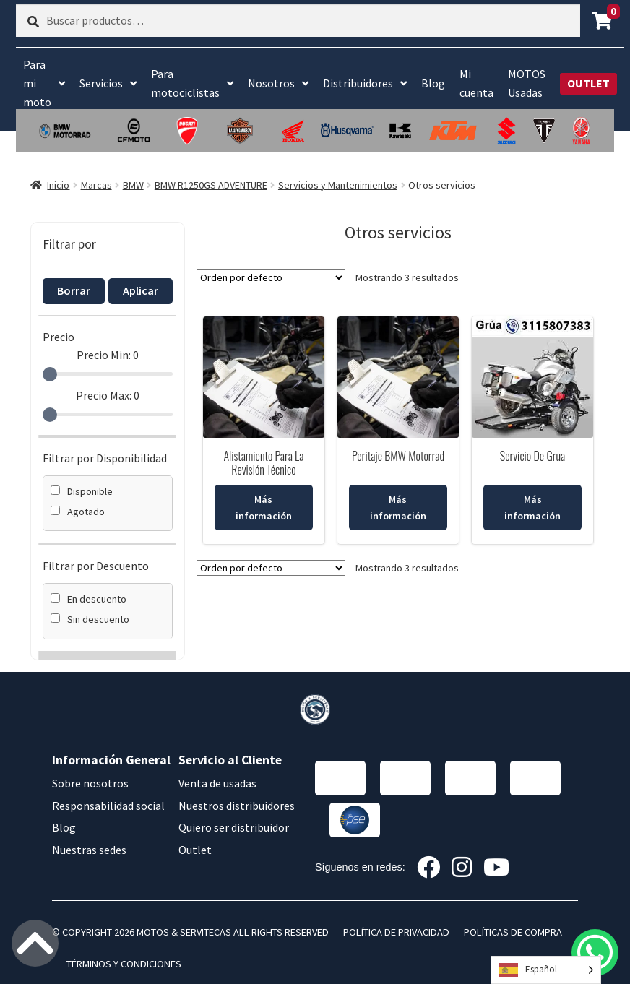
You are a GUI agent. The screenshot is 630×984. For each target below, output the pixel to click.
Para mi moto (37, 83)
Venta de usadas (217, 783)
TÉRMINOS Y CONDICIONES (123, 963)
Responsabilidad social (108, 805)
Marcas (96, 184)
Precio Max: (107, 395)
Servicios (101, 83)
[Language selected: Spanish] (546, 970)
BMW (133, 184)
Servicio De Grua (532, 456)
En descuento (88, 598)
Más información (264, 507)
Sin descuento (90, 619)
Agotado (78, 511)
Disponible (82, 491)
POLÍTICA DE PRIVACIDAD (396, 931)
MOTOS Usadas (526, 83)
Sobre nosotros (90, 783)
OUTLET (588, 83)
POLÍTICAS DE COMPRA (513, 931)
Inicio (58, 184)
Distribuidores (358, 83)
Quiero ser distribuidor (233, 827)
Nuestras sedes (89, 849)
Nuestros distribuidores (236, 805)
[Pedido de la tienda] (271, 277)
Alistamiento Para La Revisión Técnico (263, 462)
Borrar (73, 290)
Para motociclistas (185, 83)
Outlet (195, 849)
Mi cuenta (476, 83)
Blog (433, 83)
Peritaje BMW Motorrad (398, 456)
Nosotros (271, 83)
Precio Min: (108, 355)
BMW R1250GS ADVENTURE (211, 184)
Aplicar (140, 290)
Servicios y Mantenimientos (337, 184)
